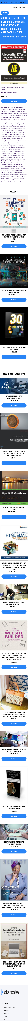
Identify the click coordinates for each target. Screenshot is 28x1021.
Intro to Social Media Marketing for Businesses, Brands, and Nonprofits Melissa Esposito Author (14, 964)
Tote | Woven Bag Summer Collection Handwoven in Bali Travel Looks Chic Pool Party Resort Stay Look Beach (14, 714)
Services (6, 1010)
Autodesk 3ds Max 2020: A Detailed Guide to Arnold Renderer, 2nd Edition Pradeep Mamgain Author (14, 454)
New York (5, 2)
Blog (5, 1019)
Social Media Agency (9, 1007)
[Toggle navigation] (3, 7)
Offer (5, 12)
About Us (6, 1013)
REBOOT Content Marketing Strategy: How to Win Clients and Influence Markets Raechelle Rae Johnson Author (14, 905)
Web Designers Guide (14, 88)
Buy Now (14, 101)
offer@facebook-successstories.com (18, 2)
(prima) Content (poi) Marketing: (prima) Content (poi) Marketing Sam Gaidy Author (14, 237)
